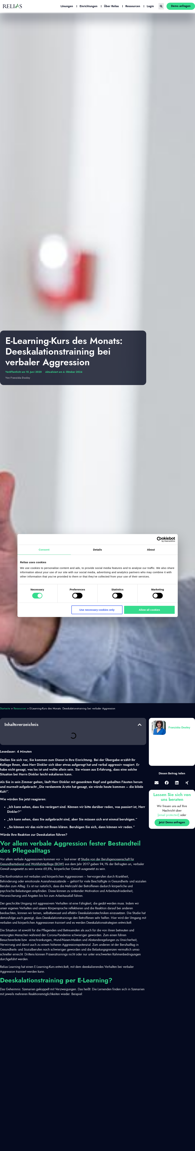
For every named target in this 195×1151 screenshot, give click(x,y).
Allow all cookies (149, 609)
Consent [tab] (44, 549)
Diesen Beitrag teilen (172, 773)
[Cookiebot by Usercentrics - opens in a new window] (159, 539)
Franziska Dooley (179, 727)
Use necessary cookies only (97, 609)
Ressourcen (20, 708)
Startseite (5, 708)
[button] (139, 725)
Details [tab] (97, 549)
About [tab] (151, 549)
